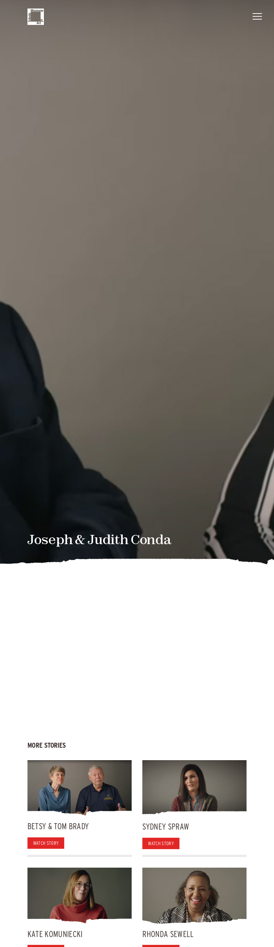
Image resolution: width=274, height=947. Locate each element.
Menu (258, 15)
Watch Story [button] (46, 843)
